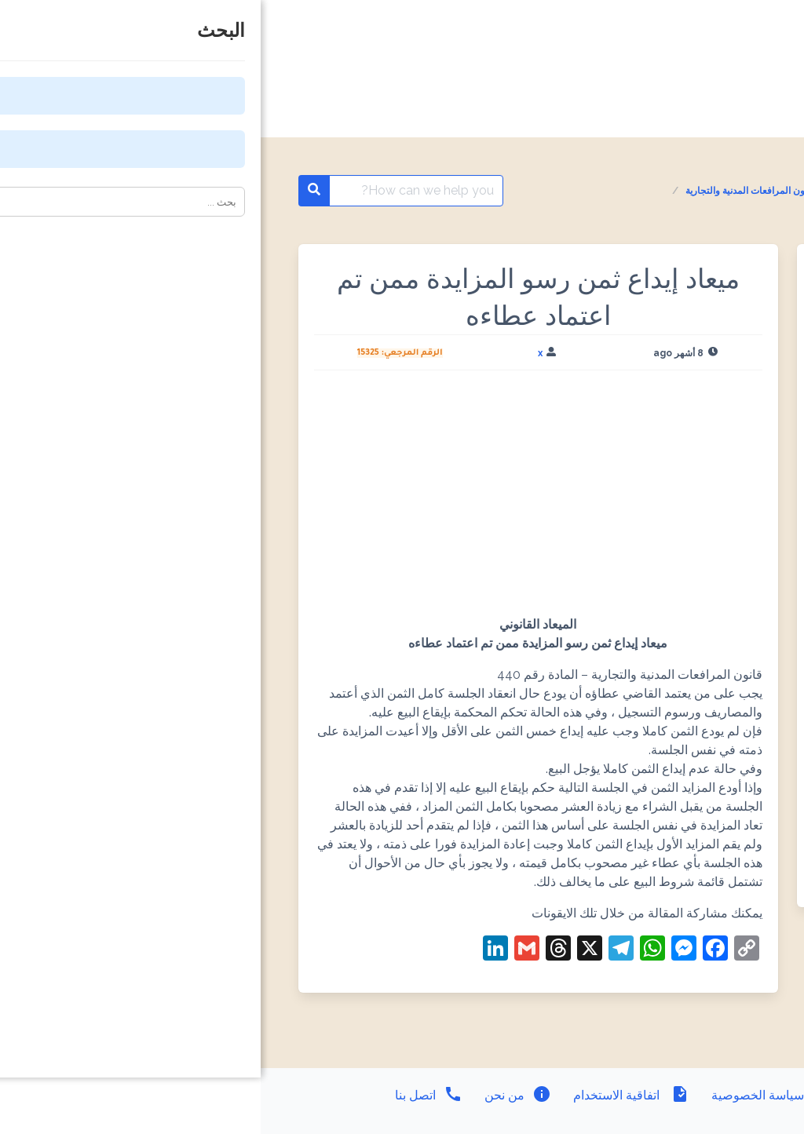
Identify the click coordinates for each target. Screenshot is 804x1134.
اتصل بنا (168, 1095)
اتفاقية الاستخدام (369, 1095)
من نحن (256, 1095)
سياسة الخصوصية (510, 1095)
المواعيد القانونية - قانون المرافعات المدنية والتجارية (526, 190)
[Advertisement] (277, 499)
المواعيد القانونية (681, 190)
